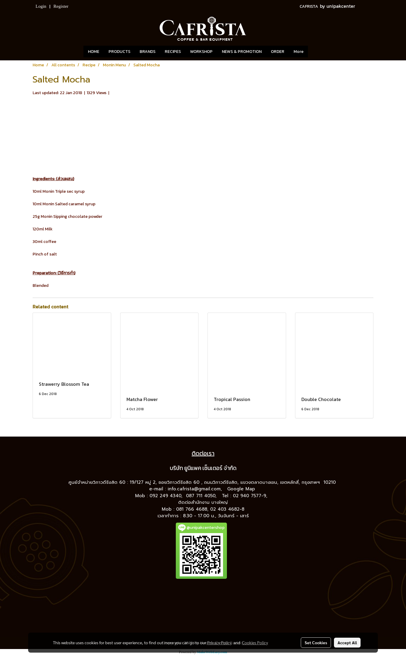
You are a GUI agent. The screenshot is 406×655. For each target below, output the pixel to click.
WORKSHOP (201, 51)
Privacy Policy (219, 642)
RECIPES (173, 51)
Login (41, 6)
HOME (93, 51)
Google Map (242, 489)
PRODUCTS (119, 51)
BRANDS (147, 51)
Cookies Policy (255, 642)
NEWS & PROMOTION (242, 51)
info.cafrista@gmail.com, (196, 489)
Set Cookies (316, 642)
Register (61, 6)
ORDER (277, 51)
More (298, 51)
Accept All (347, 642)
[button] (317, 51)
